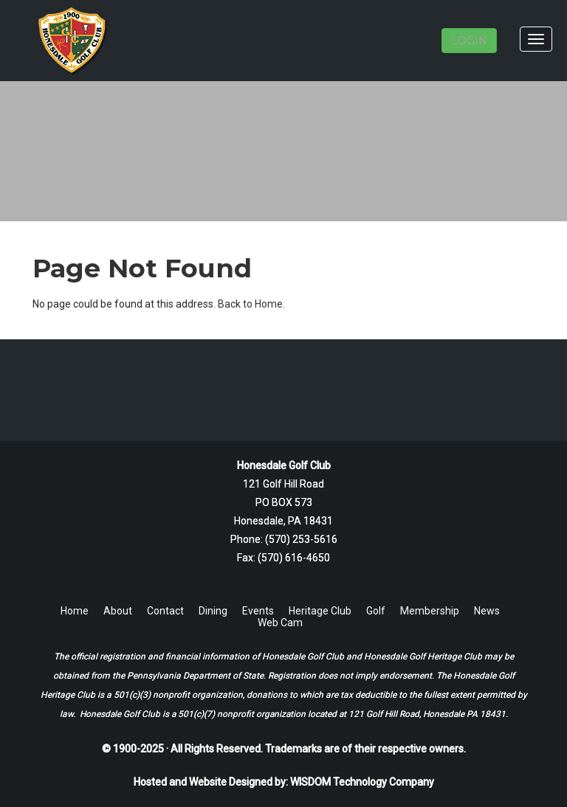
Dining (213, 611)
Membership (429, 611)
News (487, 611)
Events (258, 611)
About (117, 611)
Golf (375, 611)
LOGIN (469, 40)
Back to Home (250, 304)
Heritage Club (320, 611)
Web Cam (280, 622)
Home (75, 611)
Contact (165, 611)
